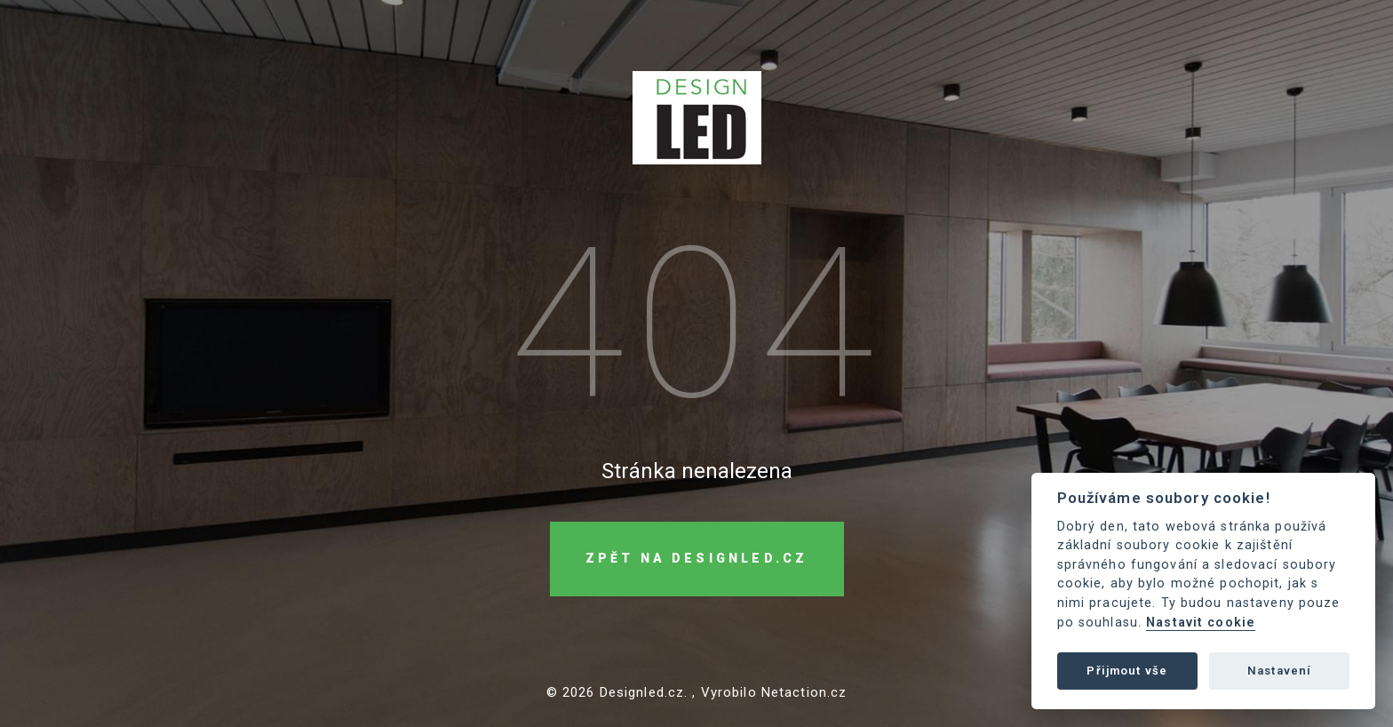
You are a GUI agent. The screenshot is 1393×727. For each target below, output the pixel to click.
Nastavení (1279, 670)
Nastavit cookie (1200, 622)
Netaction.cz (804, 693)
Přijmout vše (1127, 670)
